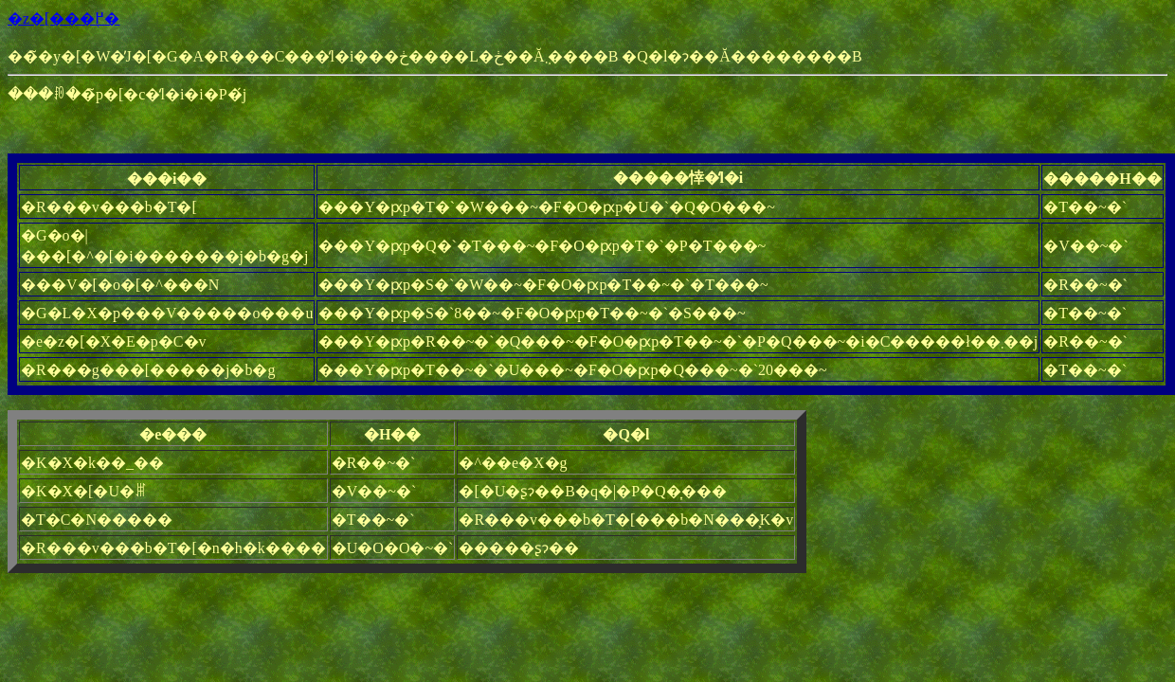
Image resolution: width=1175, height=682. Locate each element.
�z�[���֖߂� (63, 18)
